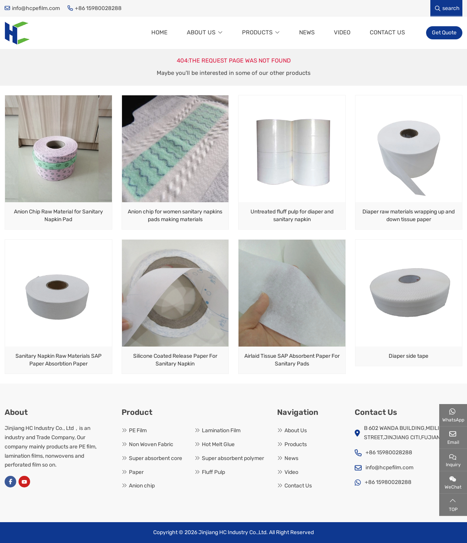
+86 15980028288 (98, 8)
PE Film (138, 430)
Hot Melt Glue (218, 444)
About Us (201, 32)
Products (257, 32)
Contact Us (387, 32)
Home (159, 32)
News (307, 32)
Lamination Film (221, 430)
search (447, 8)
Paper (136, 472)
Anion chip (142, 486)
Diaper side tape (408, 356)
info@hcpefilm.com (36, 8)
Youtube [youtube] (24, 481)
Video (342, 32)
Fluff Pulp (213, 472)
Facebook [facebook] (10, 481)
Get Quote (444, 32)
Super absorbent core (155, 458)
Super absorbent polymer (233, 458)
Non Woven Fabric (151, 444)
